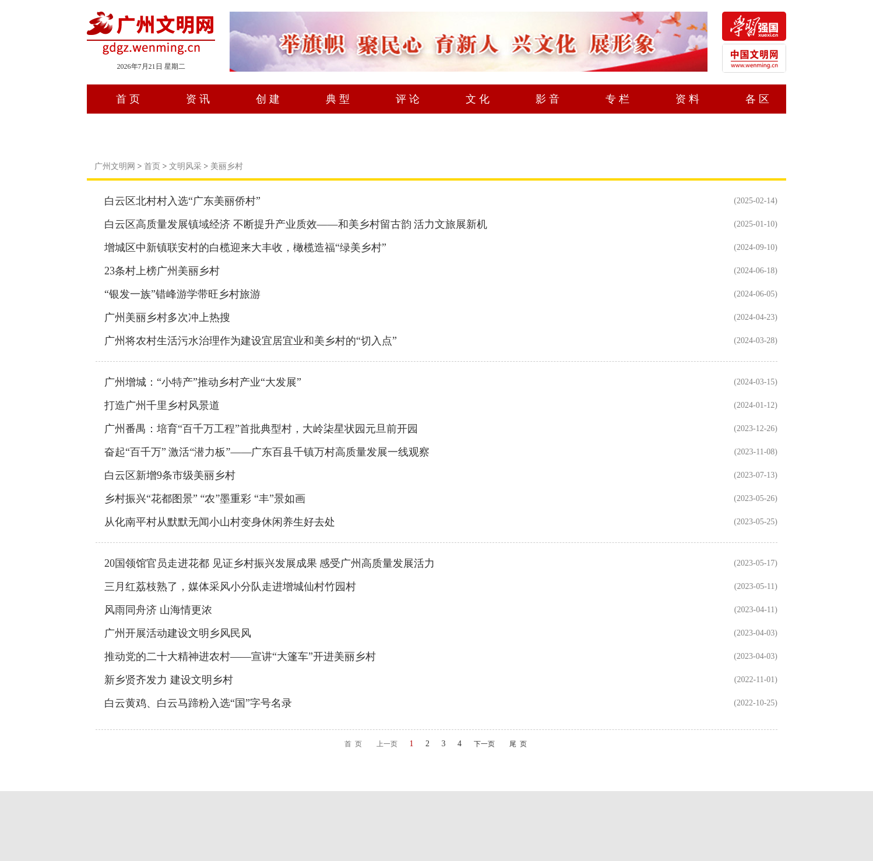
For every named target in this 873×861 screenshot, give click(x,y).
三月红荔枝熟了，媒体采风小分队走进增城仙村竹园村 (230, 586)
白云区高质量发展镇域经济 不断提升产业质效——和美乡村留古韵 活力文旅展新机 (295, 224)
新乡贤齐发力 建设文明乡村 (168, 680)
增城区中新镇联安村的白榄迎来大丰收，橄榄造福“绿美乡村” (245, 247)
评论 (409, 99)
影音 (549, 99)
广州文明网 (114, 166)
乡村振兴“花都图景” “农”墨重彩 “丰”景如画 (204, 498)
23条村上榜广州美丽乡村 (162, 271)
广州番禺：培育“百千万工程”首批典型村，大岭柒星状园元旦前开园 (261, 429)
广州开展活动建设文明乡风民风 (177, 633)
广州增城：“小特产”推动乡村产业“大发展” (202, 382)
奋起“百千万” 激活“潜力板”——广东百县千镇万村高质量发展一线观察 (267, 452)
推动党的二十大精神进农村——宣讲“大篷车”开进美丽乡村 (240, 656)
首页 (129, 99)
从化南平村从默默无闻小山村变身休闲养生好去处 (219, 522)
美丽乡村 (226, 166)
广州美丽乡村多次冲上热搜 (167, 317)
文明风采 (185, 166)
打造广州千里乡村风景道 (162, 405)
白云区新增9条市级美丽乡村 (169, 475)
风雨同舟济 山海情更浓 (158, 610)
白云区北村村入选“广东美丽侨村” (182, 201)
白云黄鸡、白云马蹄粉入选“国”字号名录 (198, 703)
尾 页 (518, 744)
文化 (479, 99)
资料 (688, 99)
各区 (758, 99)
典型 (339, 99)
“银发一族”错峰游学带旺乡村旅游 (182, 294)
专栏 (619, 99)
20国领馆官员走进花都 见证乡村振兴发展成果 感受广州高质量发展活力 (269, 563)
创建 (269, 99)
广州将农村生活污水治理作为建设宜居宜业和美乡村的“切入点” (250, 341)
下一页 (484, 744)
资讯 (199, 99)
